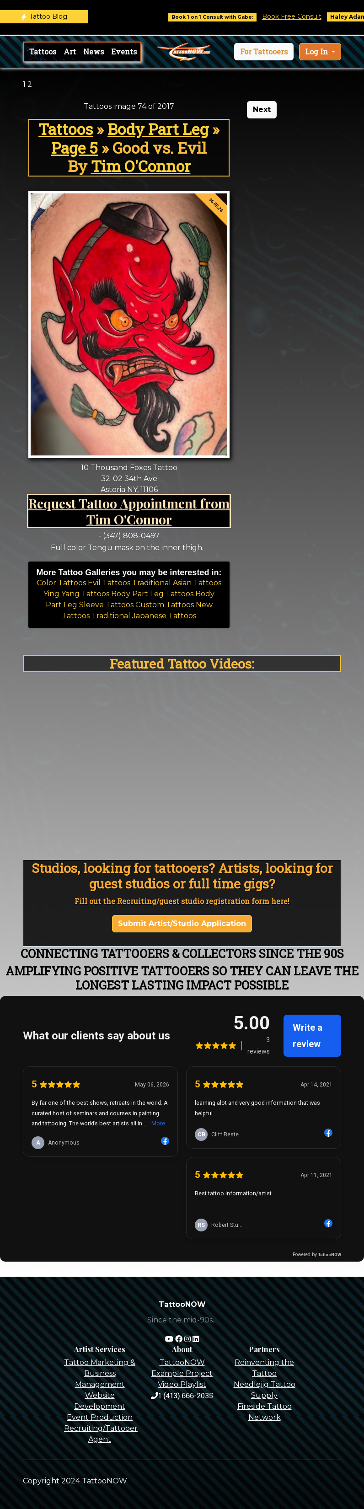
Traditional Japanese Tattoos (143, 615)
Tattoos (42, 51)
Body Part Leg (158, 128)
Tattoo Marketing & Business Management (99, 1373)
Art (70, 51)
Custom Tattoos (164, 604)
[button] (264, 51)
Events (124, 51)
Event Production (100, 1417)
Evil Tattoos (109, 582)
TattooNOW (182, 1362)
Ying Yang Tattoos (76, 593)
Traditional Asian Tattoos (176, 582)
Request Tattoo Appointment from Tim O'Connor (129, 510)
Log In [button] (317, 51)
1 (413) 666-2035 (182, 1395)
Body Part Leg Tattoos (152, 593)
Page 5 (74, 147)
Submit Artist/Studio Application (182, 923)
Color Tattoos (61, 582)
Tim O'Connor (141, 165)
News (93, 51)
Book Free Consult (300, 16)
